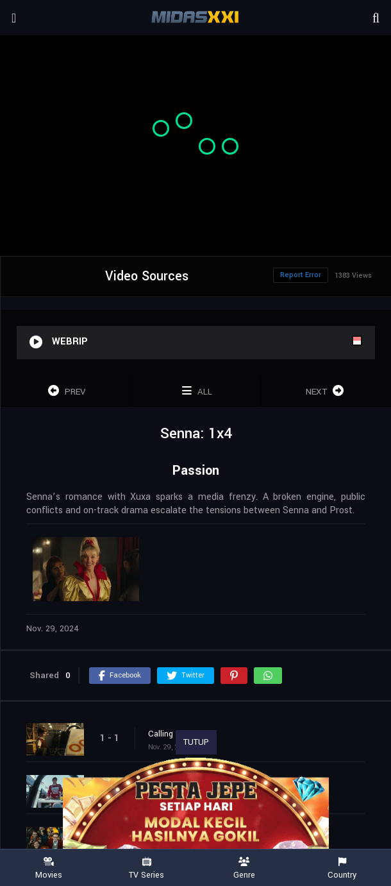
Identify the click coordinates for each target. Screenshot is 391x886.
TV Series (147, 868)
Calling (160, 734)
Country (343, 868)
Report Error (300, 275)
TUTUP (196, 742)
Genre (245, 868)
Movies (49, 868)
